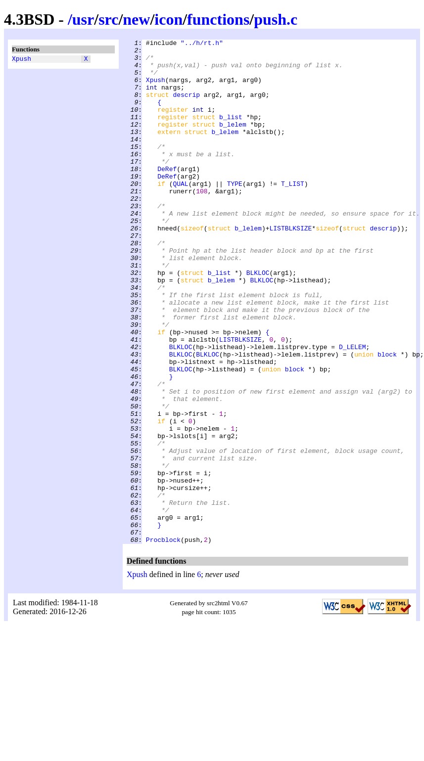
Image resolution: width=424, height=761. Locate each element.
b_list (230, 133)
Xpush (21, 59)
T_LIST (292, 213)
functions (218, 19)
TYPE (234, 213)
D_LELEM (352, 408)
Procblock (163, 640)
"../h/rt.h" (202, 44)
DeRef (167, 195)
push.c (275, 19)
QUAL (180, 213)
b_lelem (232, 141)
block (387, 417)
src (108, 19)
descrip (186, 106)
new (136, 19)
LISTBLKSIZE (290, 266)
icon (168, 19)
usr (83, 19)
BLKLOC (258, 319)
